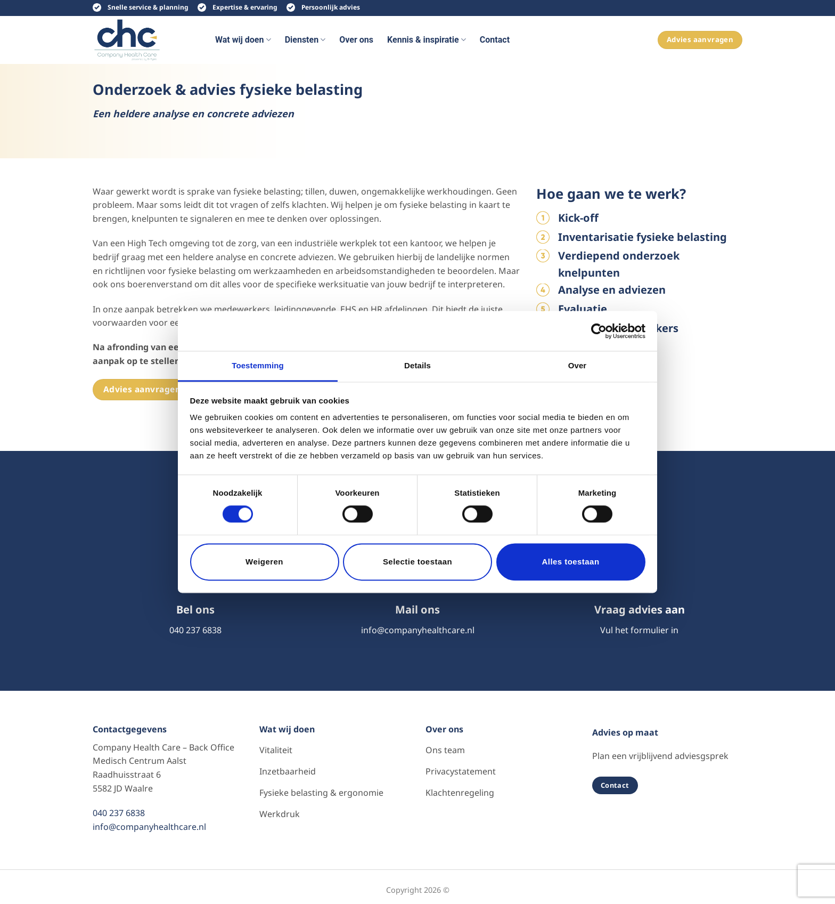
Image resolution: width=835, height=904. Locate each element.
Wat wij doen (243, 40)
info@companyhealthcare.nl (417, 630)
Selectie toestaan (417, 561)
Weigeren (264, 561)
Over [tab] (577, 365)
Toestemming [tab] (258, 365)
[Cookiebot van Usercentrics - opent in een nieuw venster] (598, 331)
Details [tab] (417, 365)
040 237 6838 (195, 630)
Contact (495, 40)
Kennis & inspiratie (426, 40)
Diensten (305, 40)
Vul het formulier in (639, 630)
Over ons (356, 40)
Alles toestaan (570, 561)
